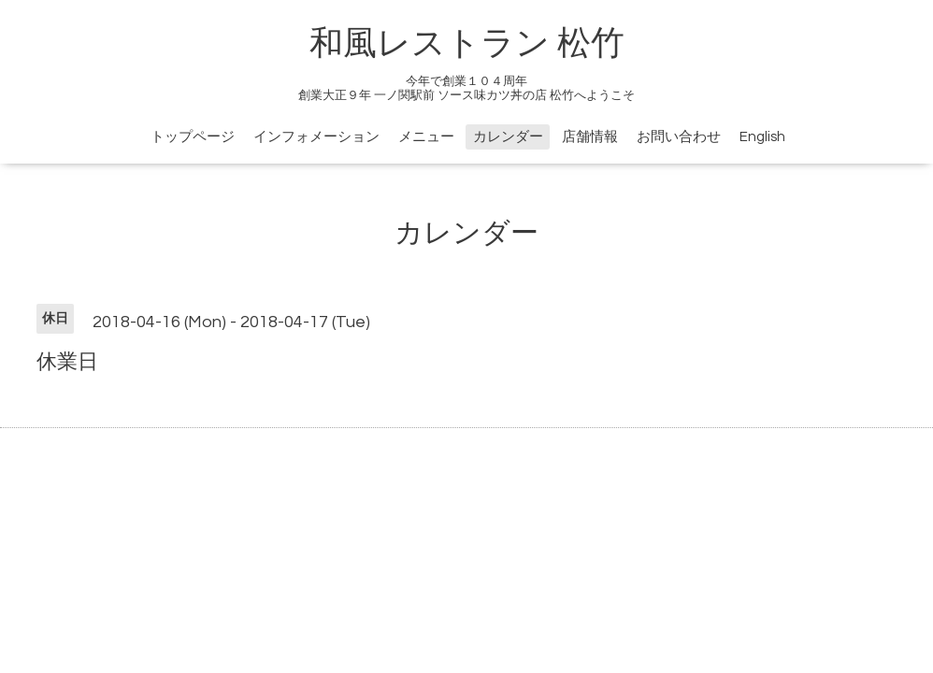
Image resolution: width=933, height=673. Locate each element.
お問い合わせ (679, 137)
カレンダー (508, 137)
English (762, 137)
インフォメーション (316, 137)
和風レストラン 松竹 (466, 44)
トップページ (193, 137)
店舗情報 (590, 137)
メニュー (426, 137)
